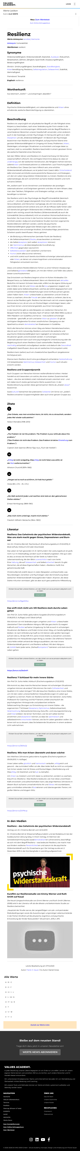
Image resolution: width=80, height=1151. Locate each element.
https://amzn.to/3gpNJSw (18, 601)
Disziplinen (12, 138)
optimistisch (54, 717)
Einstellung (63, 440)
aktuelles (64, 280)
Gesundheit (66, 345)
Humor (13, 254)
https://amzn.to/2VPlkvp (17, 811)
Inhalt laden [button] (40, 595)
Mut (12, 463)
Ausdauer (55, 57)
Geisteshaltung (65, 359)
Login (68, 4)
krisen (16, 165)
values (66, 385)
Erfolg (10, 460)
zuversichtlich (41, 559)
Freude (34, 297)
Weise (32, 286)
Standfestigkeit (53, 67)
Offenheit (14, 248)
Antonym (11, 43)
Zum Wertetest (42, 20)
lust (36, 772)
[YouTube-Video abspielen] (40, 872)
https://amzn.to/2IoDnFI (17, 671)
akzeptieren (42, 242)
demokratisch (30, 324)
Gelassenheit (53, 69)
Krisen (9, 69)
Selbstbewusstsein (18, 251)
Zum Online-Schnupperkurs (40, 23)
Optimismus (18, 245)
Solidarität (46, 392)
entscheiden (26, 720)
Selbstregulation (40, 69)
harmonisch (41, 763)
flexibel (21, 627)
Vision (44, 319)
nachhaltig (11, 345)
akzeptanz (22, 242)
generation (22, 271)
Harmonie (35, 39)
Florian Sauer (72, 1147)
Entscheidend (66, 170)
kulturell (15, 392)
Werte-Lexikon (10, 10)
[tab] (40, 982)
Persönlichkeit (32, 845)
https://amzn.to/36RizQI (17, 746)
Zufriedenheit (58, 688)
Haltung (14, 562)
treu (46, 286)
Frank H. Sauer (33, 970)
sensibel (26, 39)
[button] (75, 4)
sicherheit (50, 562)
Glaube (33, 239)
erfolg (36, 460)
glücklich (27, 763)
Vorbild (13, 647)
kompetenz (43, 647)
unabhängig (12, 162)
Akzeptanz (33, 708)
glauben (53, 319)
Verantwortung (13, 711)
